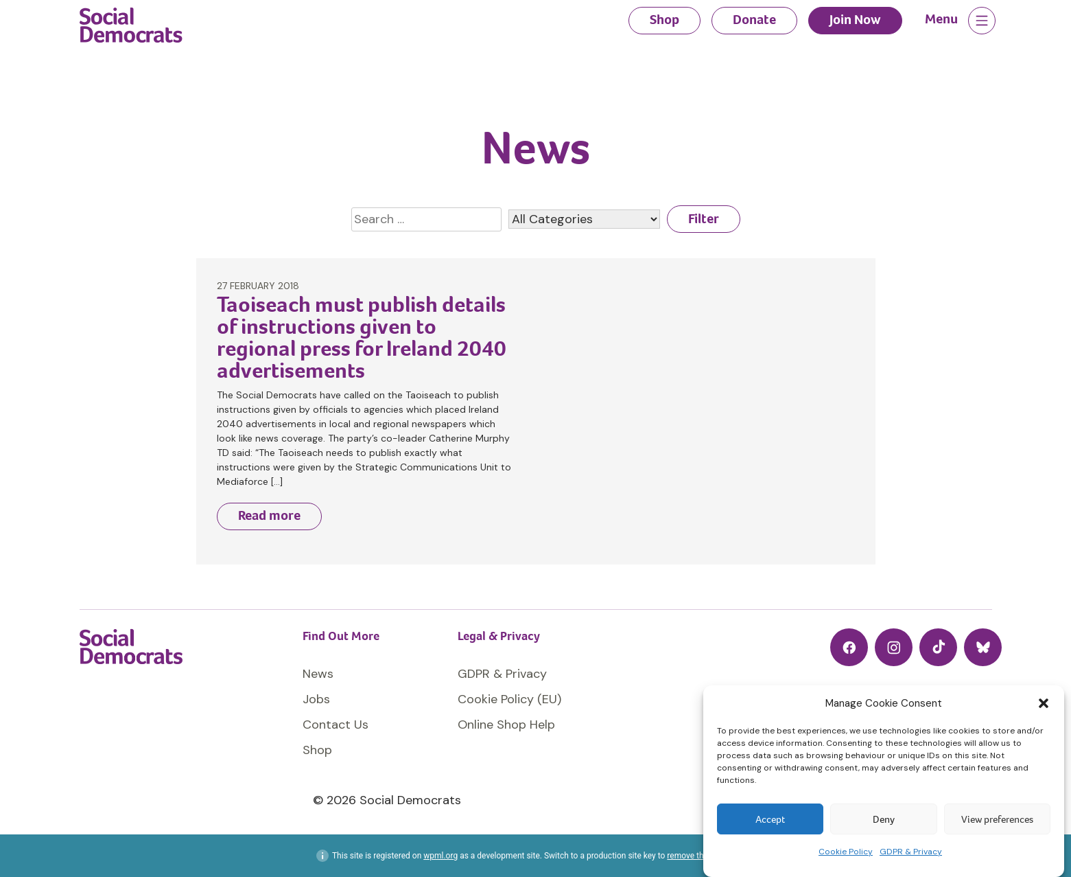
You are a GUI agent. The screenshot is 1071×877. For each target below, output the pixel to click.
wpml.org (440, 856)
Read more (269, 515)
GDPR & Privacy (911, 851)
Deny (884, 819)
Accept (770, 819)
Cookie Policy (846, 851)
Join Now (855, 19)
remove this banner (702, 856)
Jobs (316, 699)
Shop (664, 19)
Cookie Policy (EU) (509, 699)
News (318, 673)
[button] (1043, 703)
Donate (754, 19)
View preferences (997, 819)
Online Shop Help (506, 724)
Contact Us (335, 724)
